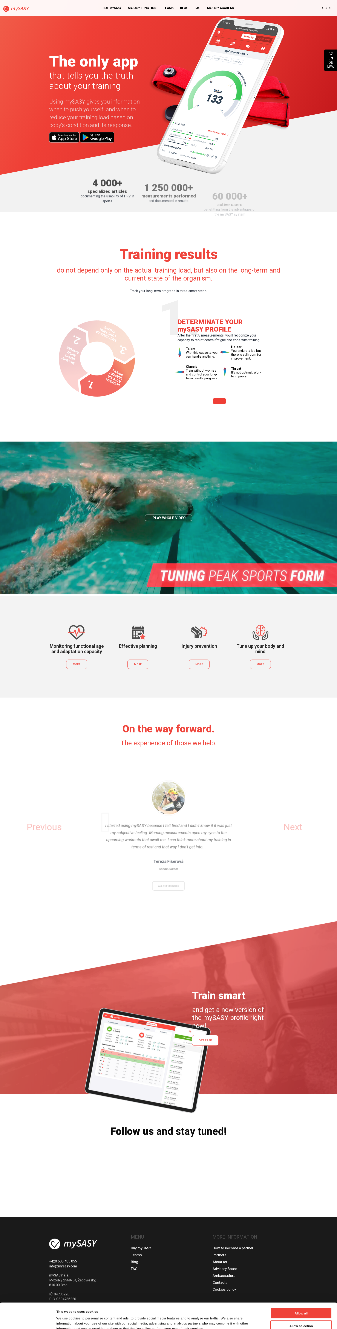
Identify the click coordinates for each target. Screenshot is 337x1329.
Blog (184, 8)
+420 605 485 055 (63, 1261)
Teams (168, 8)
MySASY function (142, 8)
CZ (330, 54)
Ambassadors (224, 1275)
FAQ (198, 8)
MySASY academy (220, 8)
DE (331, 62)
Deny (301, 1316)
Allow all (301, 1291)
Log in (325, 8)
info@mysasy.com (63, 1266)
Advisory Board (225, 1269)
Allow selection (301, 1304)
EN (330, 58)
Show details (226, 1320)
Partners (219, 1255)
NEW (330, 67)
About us (220, 1262)
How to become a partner (233, 1248)
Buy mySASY (112, 8)
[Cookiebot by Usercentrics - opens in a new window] (28, 1320)
